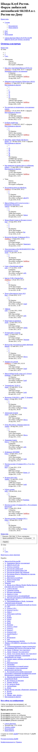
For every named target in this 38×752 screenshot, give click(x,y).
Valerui (7, 206)
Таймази (7, 309)
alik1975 (26, 198)
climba (25, 327)
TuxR (25, 380)
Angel (25, 304)
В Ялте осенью (10, 489)
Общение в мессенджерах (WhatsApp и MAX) (20, 81)
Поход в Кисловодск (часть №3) (15, 293)
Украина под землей (11, 362)
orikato (7, 167)
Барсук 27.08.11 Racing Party (14, 278)
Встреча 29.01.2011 (11, 477)
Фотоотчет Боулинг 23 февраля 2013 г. (17, 237)
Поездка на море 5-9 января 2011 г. (16, 518)
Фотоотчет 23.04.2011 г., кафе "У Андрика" (19, 397)
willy (6, 268)
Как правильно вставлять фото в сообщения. (19, 165)
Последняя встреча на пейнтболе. (16, 187)
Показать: (9, 536)
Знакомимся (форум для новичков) (16, 71)
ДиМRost (8, 69)
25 (9, 148)
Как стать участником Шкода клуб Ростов (18, 68)
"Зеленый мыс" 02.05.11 (12, 385)
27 (9, 152)
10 (9, 92)
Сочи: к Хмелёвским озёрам (14, 266)
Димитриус (27, 244)
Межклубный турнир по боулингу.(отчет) (18, 220)
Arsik (6, 252)
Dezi (6, 295)
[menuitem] (13, 26)
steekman (7, 375)
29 (9, 155)
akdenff (7, 346)
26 (9, 150)
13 (9, 97)
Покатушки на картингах (13, 321)
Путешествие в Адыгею (12, 332)
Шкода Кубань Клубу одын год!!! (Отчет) (18, 373)
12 (9, 95)
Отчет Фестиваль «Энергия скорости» (17, 425)
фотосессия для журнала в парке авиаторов (19, 344)
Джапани (26, 339)
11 (9, 93)
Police (7, 399)
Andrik (7, 426)
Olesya (25, 357)
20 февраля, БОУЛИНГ (12, 452)
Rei (24, 232)
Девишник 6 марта (11, 440)
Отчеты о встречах (11, 43)
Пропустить (5, 19)
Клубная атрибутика (11, 122)
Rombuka (26, 500)
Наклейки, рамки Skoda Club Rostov (16, 140)
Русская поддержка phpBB (9, 739)
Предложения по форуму (13, 85)
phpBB (15, 734)
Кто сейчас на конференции (12, 701)
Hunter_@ (8, 141)
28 (9, 153)
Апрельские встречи (11, 413)
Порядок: (26, 538)
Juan (6, 222)
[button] (6, 56)
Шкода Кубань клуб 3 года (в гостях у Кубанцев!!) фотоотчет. (17, 204)
